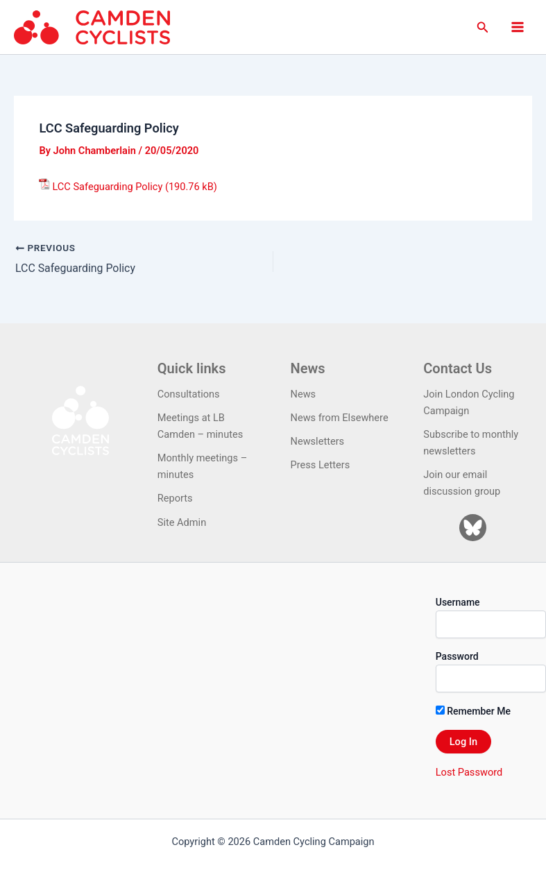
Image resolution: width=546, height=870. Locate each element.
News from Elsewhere (340, 417)
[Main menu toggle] (517, 27)
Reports (175, 498)
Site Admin (181, 521)
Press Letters (320, 465)
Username (458, 601)
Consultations (188, 394)
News (303, 394)
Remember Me (473, 710)
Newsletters (318, 441)
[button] (483, 27)
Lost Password (469, 771)
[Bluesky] (472, 526)
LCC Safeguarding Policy (107, 186)
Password (457, 656)
